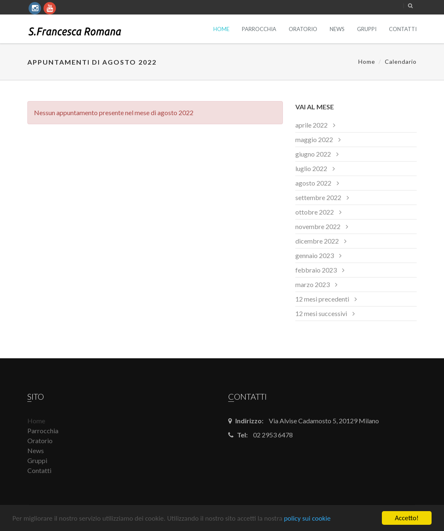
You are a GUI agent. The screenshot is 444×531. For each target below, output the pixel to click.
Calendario (401, 61)
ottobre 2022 (314, 212)
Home (221, 29)
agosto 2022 (313, 183)
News (337, 29)
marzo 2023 (312, 284)
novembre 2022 (317, 226)
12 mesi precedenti (322, 299)
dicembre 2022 (317, 241)
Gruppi (366, 29)
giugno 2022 (313, 154)
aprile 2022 (311, 125)
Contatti (403, 29)
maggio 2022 (314, 139)
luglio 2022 (311, 168)
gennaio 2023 (314, 255)
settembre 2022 (318, 197)
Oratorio (303, 29)
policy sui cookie (307, 518)
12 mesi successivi (321, 313)
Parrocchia (259, 29)
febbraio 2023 (316, 270)
